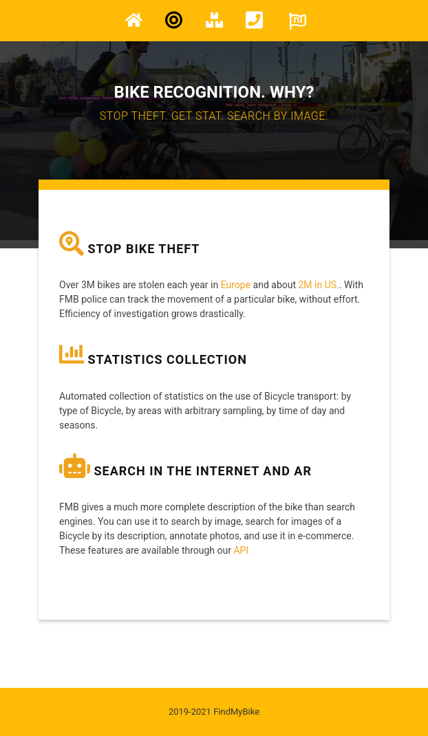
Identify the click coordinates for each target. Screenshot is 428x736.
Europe (235, 284)
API (240, 550)
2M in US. (319, 284)
